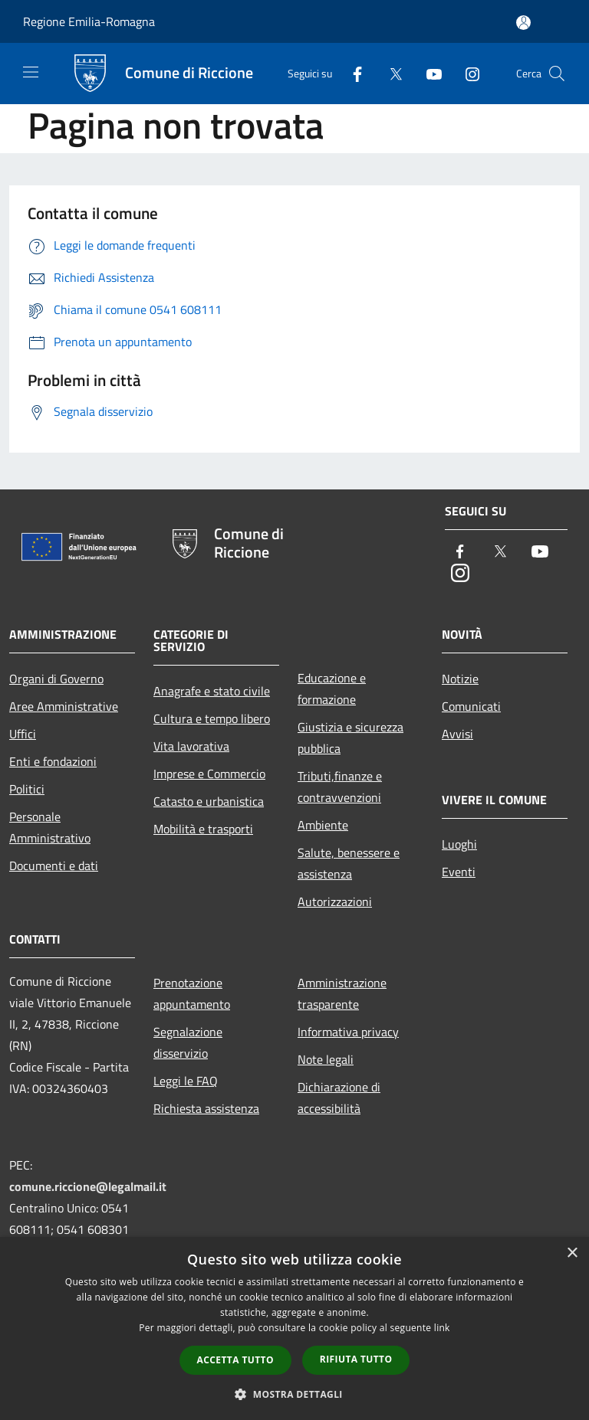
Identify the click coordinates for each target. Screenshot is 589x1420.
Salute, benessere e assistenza (349, 863)
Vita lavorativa (191, 746)
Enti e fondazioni (53, 761)
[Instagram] (466, 73)
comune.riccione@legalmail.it (87, 1186)
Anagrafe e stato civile (211, 691)
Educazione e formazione (332, 688)
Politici (26, 789)
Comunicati (471, 706)
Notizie (460, 678)
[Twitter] (389, 73)
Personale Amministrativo (49, 827)
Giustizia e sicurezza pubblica (350, 737)
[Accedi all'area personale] (523, 23)
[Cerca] (557, 73)
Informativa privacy (348, 1031)
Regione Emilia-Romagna (89, 21)
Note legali (326, 1059)
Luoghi (459, 844)
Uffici (22, 734)
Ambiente (323, 825)
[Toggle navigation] (30, 72)
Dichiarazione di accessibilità (339, 1097)
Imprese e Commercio (209, 773)
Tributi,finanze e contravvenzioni (340, 787)
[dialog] (294, 1328)
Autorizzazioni (335, 901)
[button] (294, 1394)
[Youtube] (428, 73)
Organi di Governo (56, 678)
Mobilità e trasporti (203, 829)
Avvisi (457, 734)
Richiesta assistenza (206, 1108)
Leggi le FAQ (185, 1081)
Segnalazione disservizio (187, 1042)
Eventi (458, 871)
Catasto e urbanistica (208, 801)
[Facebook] (351, 73)
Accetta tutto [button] (235, 1359)
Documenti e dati (53, 865)
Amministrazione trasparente (342, 993)
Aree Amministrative (63, 706)
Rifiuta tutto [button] (356, 1359)
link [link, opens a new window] (442, 1327)
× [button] (571, 1253)
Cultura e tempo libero (211, 718)
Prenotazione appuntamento (191, 993)
